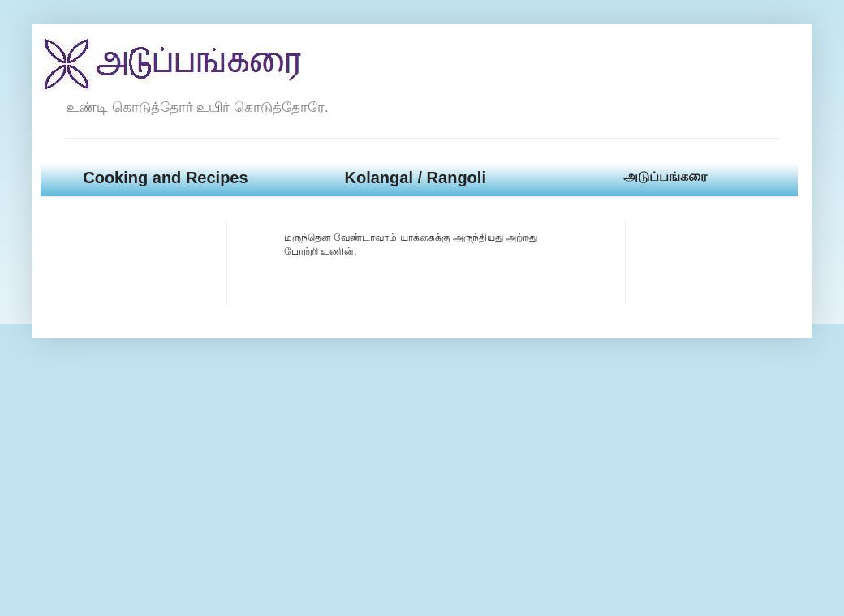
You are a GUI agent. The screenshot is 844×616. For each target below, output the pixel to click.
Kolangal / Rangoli (414, 177)
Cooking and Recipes (165, 177)
